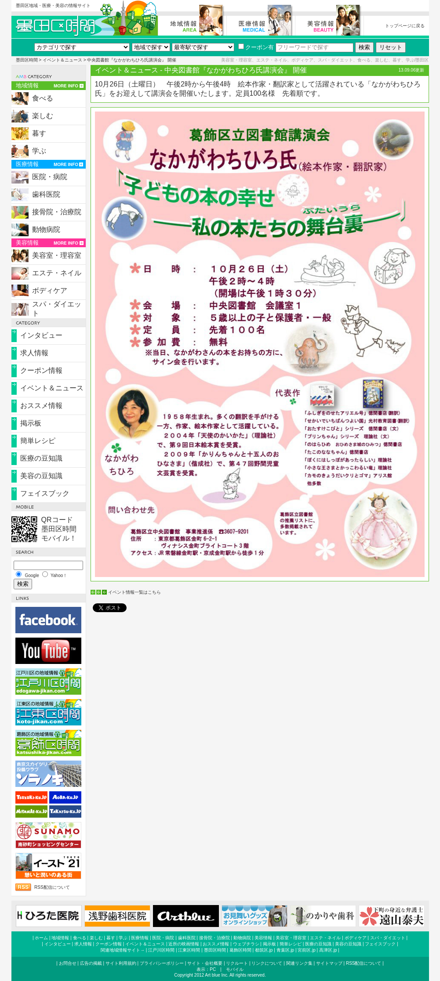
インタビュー (41, 335)
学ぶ (39, 151)
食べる (42, 98)
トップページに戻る (405, 25)
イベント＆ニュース (62, 60)
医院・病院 (49, 176)
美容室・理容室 (56, 255)
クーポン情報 (41, 370)
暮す (39, 133)
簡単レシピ (37, 440)
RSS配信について (52, 887)
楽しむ (42, 115)
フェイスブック (44, 493)
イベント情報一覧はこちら (134, 592)
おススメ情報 (41, 405)
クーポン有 (256, 47)
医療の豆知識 (41, 458)
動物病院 (46, 229)
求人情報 (34, 353)
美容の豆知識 (41, 476)
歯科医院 (46, 194)
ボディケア (49, 290)
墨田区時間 (27, 60)
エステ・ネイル (56, 273)
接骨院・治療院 (56, 212)
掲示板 (30, 423)
